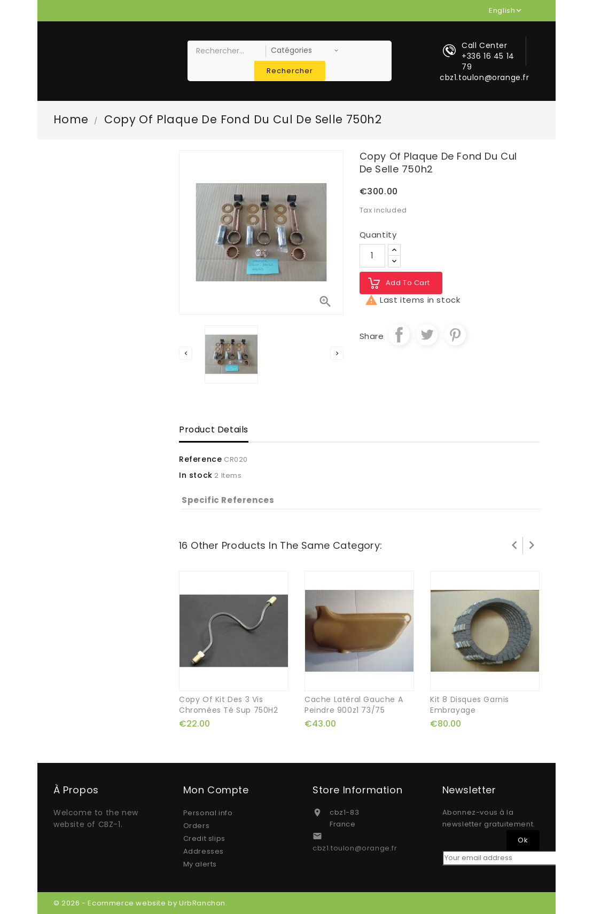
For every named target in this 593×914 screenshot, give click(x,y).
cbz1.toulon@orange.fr (355, 848)
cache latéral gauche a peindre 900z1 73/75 (354, 704)
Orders (196, 826)
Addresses (203, 851)
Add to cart (408, 283)
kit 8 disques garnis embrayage (469, 704)
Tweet (427, 334)
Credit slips (204, 838)
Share (399, 334)
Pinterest (455, 334)
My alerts (200, 864)
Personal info (208, 813)
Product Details (213, 429)
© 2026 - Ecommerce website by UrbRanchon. (140, 903)
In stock (196, 475)
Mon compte (216, 790)
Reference (200, 459)
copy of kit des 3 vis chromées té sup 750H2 (228, 704)
